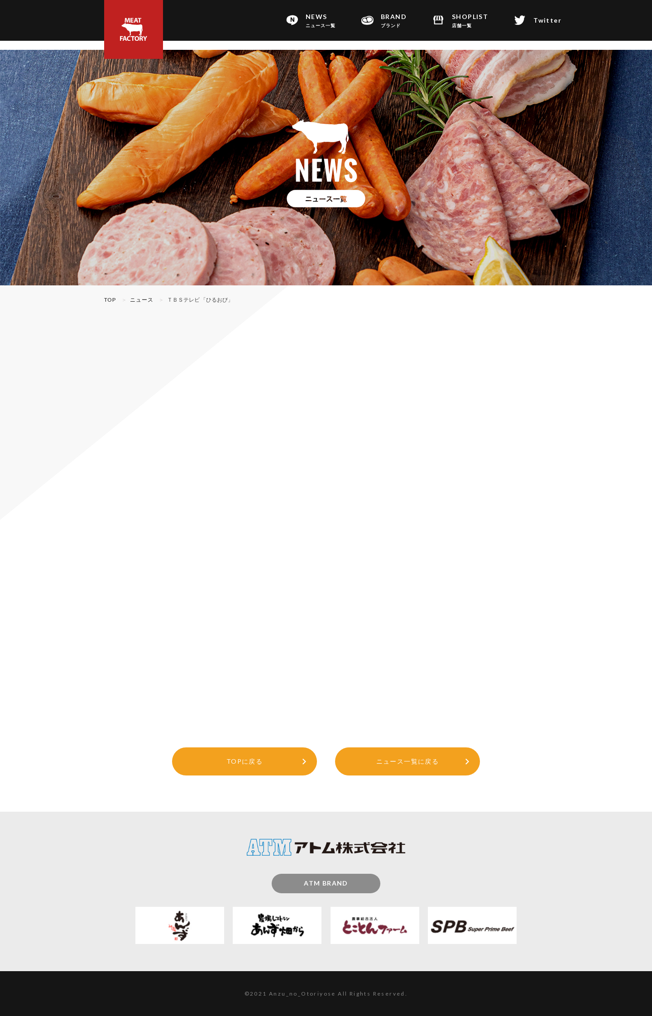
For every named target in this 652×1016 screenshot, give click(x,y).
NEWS (321, 21)
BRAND (394, 21)
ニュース (142, 299)
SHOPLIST (470, 21)
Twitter (547, 20)
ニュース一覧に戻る (407, 761)
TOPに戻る (244, 761)
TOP (110, 299)
